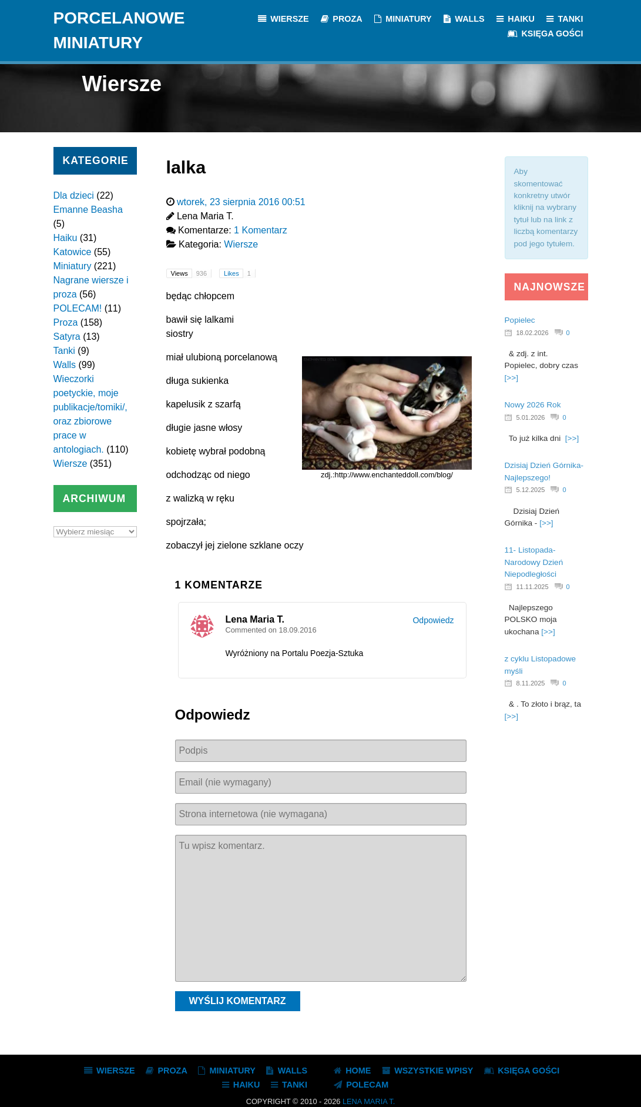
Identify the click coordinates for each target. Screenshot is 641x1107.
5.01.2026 (530, 417)
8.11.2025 (530, 683)
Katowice (72, 252)
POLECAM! (77, 308)
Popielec (520, 320)
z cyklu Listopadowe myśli (540, 664)
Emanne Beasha (88, 210)
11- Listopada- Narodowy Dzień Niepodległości (534, 562)
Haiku (65, 238)
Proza (65, 322)
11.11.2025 (532, 586)
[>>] (511, 377)
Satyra (66, 337)
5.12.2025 (530, 489)
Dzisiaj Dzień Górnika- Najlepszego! (544, 471)
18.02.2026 (532, 332)
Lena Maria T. (369, 1101)
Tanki (64, 351)
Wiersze (70, 464)
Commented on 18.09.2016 (271, 630)
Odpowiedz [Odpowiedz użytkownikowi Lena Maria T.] (433, 620)
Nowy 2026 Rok (533, 404)
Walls (64, 365)
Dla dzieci (73, 195)
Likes (239, 273)
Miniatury (72, 266)
